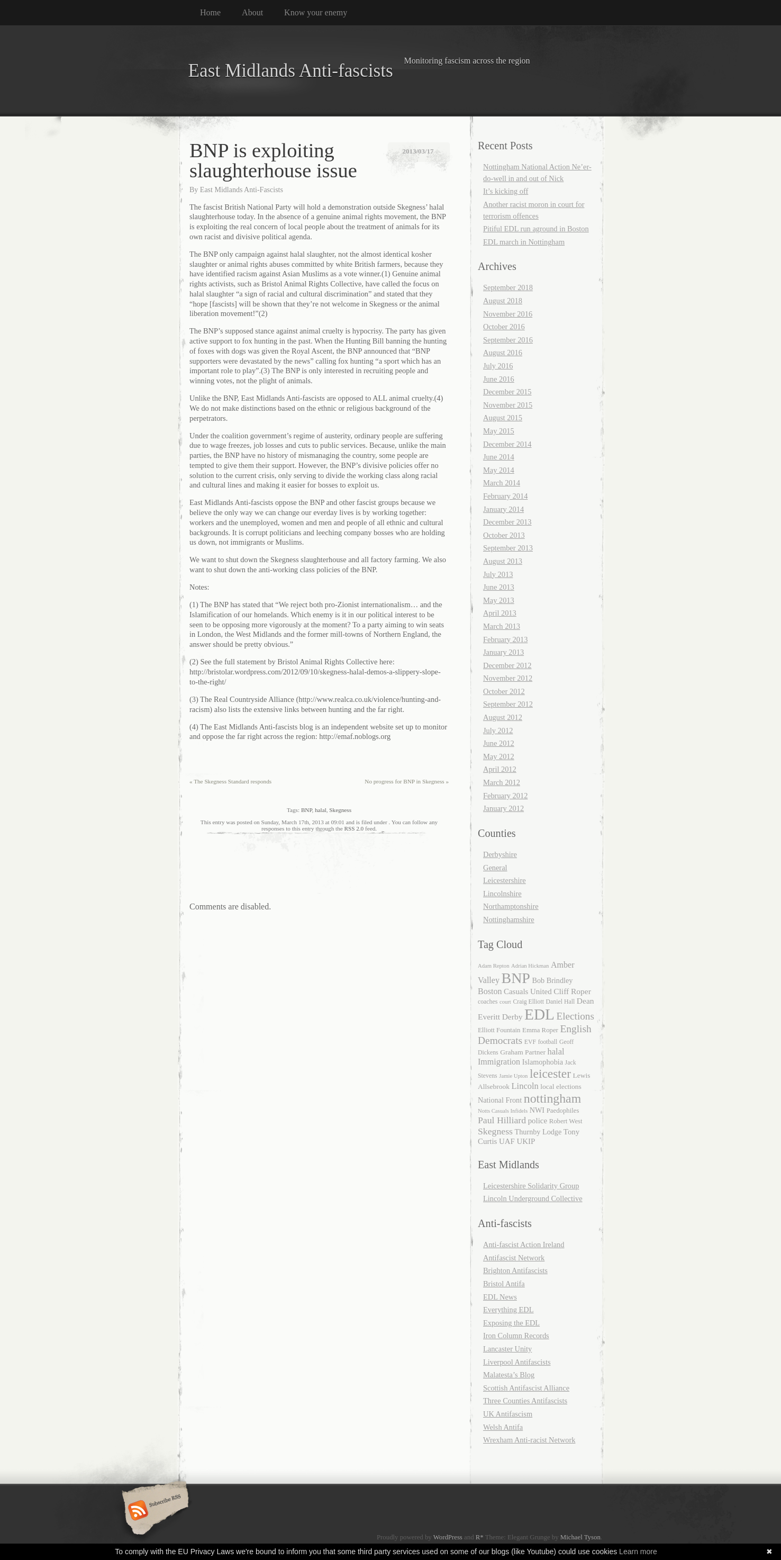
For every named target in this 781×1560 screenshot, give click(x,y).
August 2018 (502, 300)
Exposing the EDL (511, 1323)
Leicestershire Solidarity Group (531, 1186)
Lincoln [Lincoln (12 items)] (525, 1086)
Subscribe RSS (153, 1511)
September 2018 (508, 287)
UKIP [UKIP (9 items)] (525, 1141)
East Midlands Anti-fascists (290, 70)
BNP (306, 810)
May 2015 (498, 431)
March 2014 (501, 483)
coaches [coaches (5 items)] (487, 1001)
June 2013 (498, 587)
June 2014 (498, 457)
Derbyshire (500, 854)
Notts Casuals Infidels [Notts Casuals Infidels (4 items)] (503, 1111)
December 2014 (507, 444)
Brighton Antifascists (515, 1270)
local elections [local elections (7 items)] (561, 1086)
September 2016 (508, 340)
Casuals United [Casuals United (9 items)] (528, 991)
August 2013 (502, 561)
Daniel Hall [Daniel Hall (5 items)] (560, 1001)
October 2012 (504, 691)
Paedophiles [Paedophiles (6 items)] (563, 1110)
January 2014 (503, 509)
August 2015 (502, 417)
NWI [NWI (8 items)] (537, 1110)
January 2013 (503, 652)
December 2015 (507, 391)
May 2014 (498, 470)
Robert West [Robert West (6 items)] (566, 1121)
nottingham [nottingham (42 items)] (552, 1098)
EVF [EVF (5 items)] (530, 1041)
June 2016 (498, 379)
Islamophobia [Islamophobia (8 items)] (542, 1062)
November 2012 (507, 678)
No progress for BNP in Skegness (407, 781)
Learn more (638, 1551)
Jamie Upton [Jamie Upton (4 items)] (513, 1076)
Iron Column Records (516, 1335)
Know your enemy (315, 12)
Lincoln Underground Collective (533, 1198)
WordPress (447, 1537)
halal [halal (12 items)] (556, 1052)
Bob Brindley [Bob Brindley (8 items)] (552, 980)
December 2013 (507, 522)
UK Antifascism (507, 1414)
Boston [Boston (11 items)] (490, 991)
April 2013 (499, 613)
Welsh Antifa (503, 1427)
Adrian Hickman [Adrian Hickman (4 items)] (530, 966)
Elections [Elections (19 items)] (575, 1016)
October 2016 (504, 326)
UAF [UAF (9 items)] (507, 1141)
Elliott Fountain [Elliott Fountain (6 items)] (499, 1030)
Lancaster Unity (507, 1349)
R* (480, 1537)
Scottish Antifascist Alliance (526, 1388)
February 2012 (505, 795)
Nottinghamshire (508, 919)
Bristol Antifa (504, 1283)
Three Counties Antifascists (525, 1400)
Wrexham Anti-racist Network (529, 1440)
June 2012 (498, 743)
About (252, 12)
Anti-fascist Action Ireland (523, 1244)
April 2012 (499, 769)
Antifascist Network (513, 1258)
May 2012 (498, 756)
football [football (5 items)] (548, 1041)
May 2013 (498, 600)
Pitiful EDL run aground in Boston (536, 228)
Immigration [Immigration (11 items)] (499, 1061)
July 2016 (498, 366)
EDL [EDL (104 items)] (539, 1014)
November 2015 (507, 405)
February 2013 (505, 639)
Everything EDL (508, 1309)
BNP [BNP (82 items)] (516, 978)
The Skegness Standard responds (230, 781)
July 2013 (498, 574)
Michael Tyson (580, 1537)
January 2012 (503, 808)
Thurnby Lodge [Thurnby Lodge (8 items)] (538, 1132)
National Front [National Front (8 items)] (500, 1100)
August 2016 (502, 352)
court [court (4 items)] (505, 1002)
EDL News (500, 1297)
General (495, 867)
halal (320, 810)
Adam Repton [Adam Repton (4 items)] (494, 966)
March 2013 (501, 626)
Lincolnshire (502, 893)
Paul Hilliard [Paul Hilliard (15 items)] (502, 1120)
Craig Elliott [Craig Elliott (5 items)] (528, 1001)
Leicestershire (504, 880)
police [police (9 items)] (537, 1120)
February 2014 (505, 496)
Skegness (340, 810)
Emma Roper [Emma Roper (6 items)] (540, 1030)
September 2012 (508, 704)
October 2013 (504, 535)
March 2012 (501, 782)
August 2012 (502, 717)
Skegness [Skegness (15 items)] (495, 1131)
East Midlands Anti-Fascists (241, 190)
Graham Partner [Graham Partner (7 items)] (523, 1052)
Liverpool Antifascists (517, 1362)
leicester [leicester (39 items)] (550, 1073)
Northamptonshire (511, 906)
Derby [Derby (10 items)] (512, 1016)
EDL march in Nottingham (524, 242)
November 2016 (507, 314)
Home (210, 12)
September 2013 (508, 548)
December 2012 (507, 665)
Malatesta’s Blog (508, 1374)
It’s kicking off (505, 191)
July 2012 (498, 730)
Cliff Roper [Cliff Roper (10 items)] (572, 991)
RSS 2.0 (354, 828)
